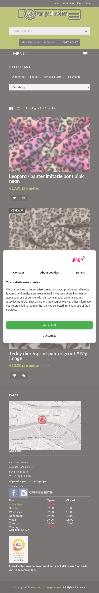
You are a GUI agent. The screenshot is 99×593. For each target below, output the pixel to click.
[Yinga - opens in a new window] (78, 259)
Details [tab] (80, 272)
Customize (49, 335)
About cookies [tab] (49, 272)
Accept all (49, 325)
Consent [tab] (18, 272)
